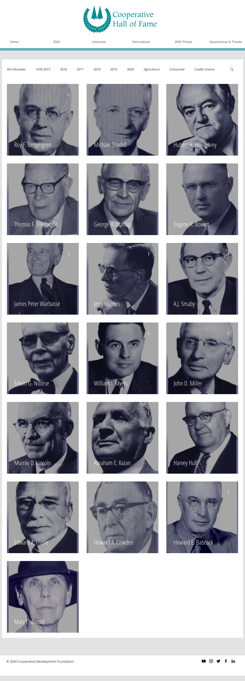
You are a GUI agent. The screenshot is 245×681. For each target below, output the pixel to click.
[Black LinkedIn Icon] (233, 661)
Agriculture (152, 69)
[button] (232, 69)
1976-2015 (42, 69)
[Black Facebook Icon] (225, 661)
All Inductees (16, 69)
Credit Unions (204, 69)
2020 (130, 69)
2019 (113, 69)
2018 (96, 69)
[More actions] (71, 95)
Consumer (177, 69)
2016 (63, 69)
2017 (80, 69)
